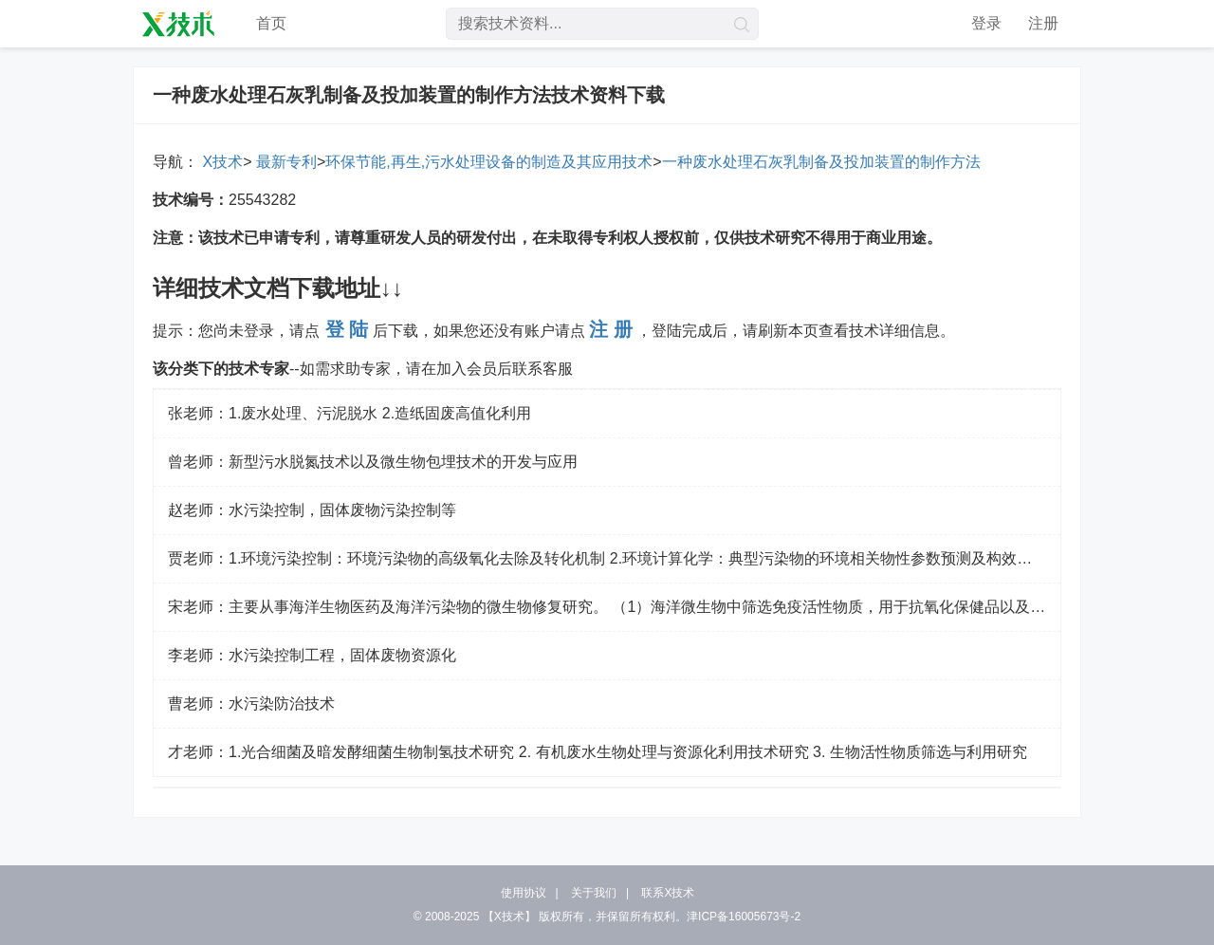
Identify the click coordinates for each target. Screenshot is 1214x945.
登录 (986, 23)
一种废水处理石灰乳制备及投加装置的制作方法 (821, 162)
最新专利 (283, 162)
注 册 (611, 329)
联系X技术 (667, 892)
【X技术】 (509, 916)
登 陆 (347, 329)
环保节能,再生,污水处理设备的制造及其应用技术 (489, 162)
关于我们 (593, 892)
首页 (271, 23)
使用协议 (523, 892)
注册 (1043, 23)
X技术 (220, 162)
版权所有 (561, 916)
